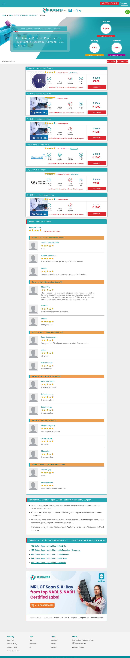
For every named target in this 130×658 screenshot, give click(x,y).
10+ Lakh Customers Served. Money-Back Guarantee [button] (39, 28)
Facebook (53, 640)
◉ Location (111, 61)
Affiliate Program (78, 647)
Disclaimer (32, 644)
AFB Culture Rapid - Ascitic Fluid (26, 15)
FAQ (30, 640)
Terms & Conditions (14, 651)
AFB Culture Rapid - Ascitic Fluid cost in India (48, 563)
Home (4, 15)
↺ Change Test (122, 61)
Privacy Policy (12, 647)
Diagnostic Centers (79, 644)
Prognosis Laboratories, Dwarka (40, 68)
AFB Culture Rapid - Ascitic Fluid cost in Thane (49, 558)
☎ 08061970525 (109, 3)
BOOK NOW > (96, 87)
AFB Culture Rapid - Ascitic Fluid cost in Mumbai (50, 554)
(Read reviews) (73, 72)
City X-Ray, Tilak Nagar (36, 170)
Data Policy (11, 640)
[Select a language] (124, 4)
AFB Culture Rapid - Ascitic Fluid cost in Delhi (48, 546)
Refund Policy (12, 644)
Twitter (52, 644)
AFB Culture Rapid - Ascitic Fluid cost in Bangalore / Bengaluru (55, 550)
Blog (30, 647)
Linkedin (53, 647)
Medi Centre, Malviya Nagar (38, 144)
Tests (11, 15)
